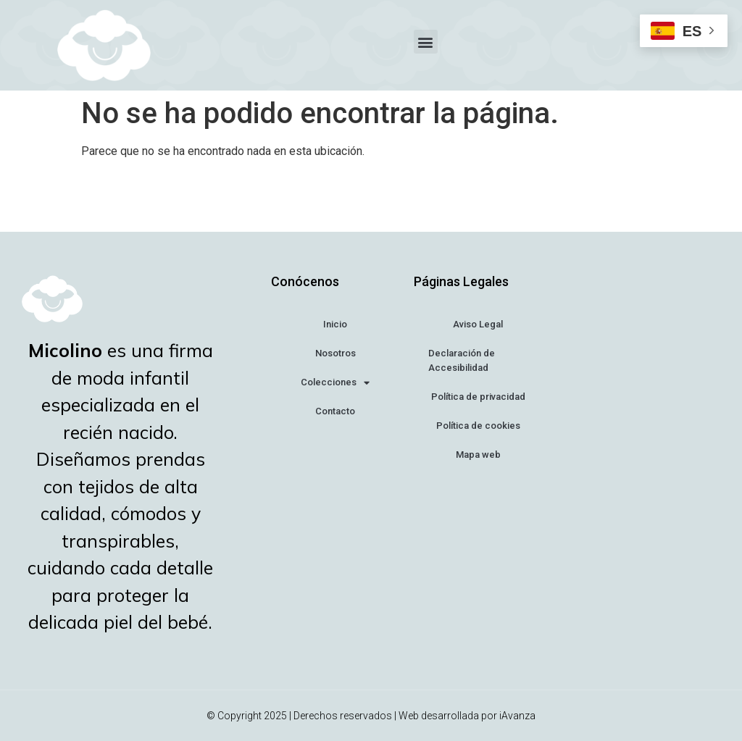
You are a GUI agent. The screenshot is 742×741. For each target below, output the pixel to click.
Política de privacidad (478, 396)
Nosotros (335, 353)
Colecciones (335, 383)
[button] (426, 42)
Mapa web (478, 454)
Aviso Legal (478, 324)
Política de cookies (478, 425)
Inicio (335, 324)
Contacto (335, 411)
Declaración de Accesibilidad (461, 360)
